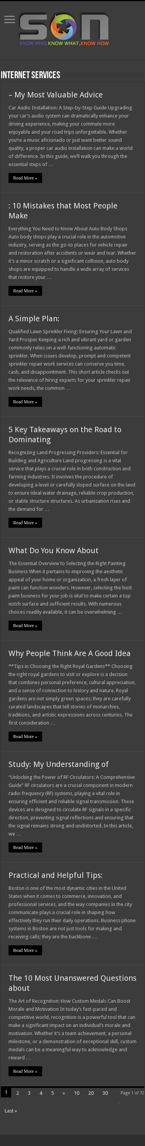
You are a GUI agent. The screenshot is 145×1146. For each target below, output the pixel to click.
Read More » (25, 178)
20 (91, 1093)
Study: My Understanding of (59, 764)
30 (105, 1093)
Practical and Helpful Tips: (56, 875)
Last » (11, 1111)
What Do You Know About (54, 550)
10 (76, 1093)
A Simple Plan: (34, 318)
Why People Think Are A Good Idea (70, 653)
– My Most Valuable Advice (56, 94)
